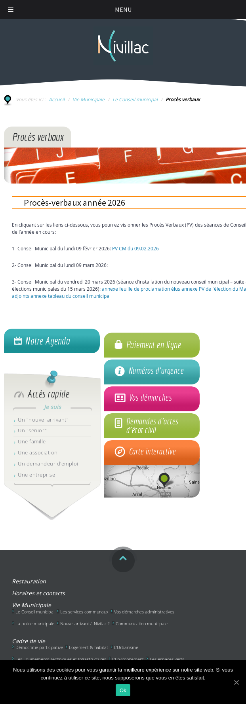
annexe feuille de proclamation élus (141, 289)
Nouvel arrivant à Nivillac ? (85, 623)
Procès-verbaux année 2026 (74, 202)
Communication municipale (142, 623)
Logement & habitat (88, 647)
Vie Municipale (88, 99)
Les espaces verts (167, 659)
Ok (123, 690)
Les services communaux (84, 612)
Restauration (29, 581)
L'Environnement (128, 659)
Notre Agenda (47, 341)
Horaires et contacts (38, 593)
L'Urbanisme (126, 647)
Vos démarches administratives (144, 612)
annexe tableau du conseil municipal (71, 296)
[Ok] (236, 682)
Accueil (57, 99)
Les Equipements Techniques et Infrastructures (60, 659)
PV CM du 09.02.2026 (135, 248)
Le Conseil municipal (135, 99)
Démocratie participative (39, 647)
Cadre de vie (28, 641)
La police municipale (34, 623)
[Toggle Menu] (10, 9)
